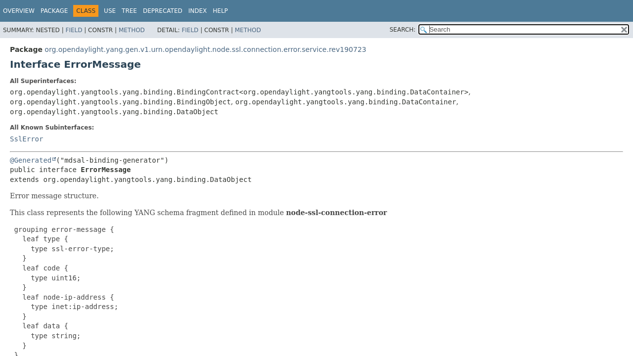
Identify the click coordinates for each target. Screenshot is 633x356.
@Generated (30, 160)
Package (54, 10)
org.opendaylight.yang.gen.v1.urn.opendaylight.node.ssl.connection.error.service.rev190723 (205, 49)
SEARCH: (403, 29)
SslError (26, 139)
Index (197, 10)
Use (110, 10)
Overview (19, 10)
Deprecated (162, 10)
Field (73, 30)
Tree (129, 10)
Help (220, 10)
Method (132, 30)
